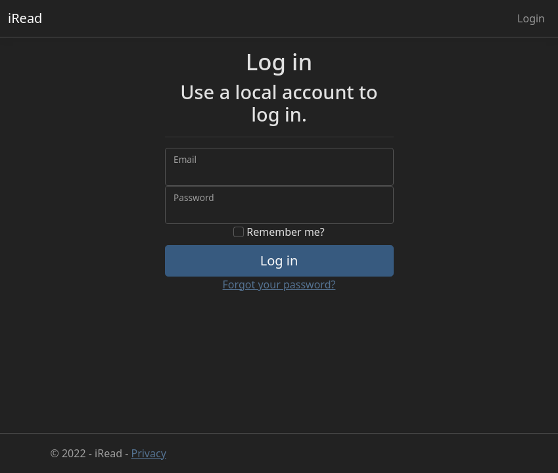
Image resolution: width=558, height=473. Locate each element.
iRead (25, 18)
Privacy (148, 453)
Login (531, 18)
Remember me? (279, 232)
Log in (279, 260)
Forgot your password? (279, 284)
